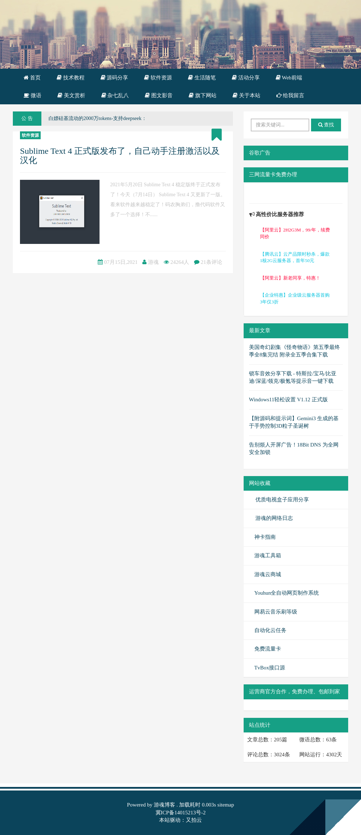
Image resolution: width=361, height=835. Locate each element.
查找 (326, 124)
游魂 (153, 262)
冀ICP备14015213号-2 (181, 812)
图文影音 (159, 95)
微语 (32, 95)
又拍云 (194, 820)
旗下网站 (203, 95)
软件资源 (158, 77)
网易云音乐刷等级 (275, 612)
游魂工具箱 (267, 555)
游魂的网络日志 (273, 518)
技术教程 (71, 77)
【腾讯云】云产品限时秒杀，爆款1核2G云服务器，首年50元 (295, 257)
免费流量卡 (267, 649)
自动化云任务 (270, 630)
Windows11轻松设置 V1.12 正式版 (288, 399)
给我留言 (290, 95)
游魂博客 (164, 805)
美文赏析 (71, 95)
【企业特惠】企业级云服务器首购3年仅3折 (295, 298)
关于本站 (246, 95)
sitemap (225, 805)
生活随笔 (202, 77)
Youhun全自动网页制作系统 (286, 593)
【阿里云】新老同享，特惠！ (290, 278)
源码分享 (114, 77)
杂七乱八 (115, 95)
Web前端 (289, 77)
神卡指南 (265, 537)
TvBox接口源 (269, 667)
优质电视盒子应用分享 (281, 499)
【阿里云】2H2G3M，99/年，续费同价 (295, 233)
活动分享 (246, 77)
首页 (32, 77)
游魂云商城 (267, 574)
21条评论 (211, 262)
